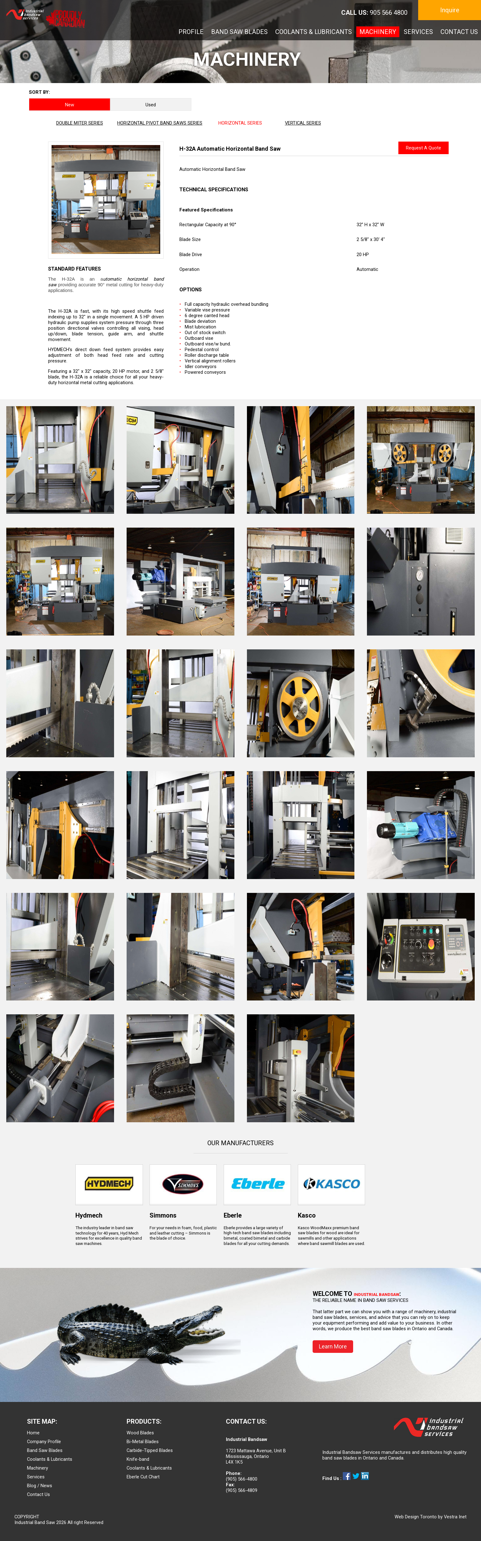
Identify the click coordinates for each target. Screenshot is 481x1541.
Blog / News (39, 1485)
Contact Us (38, 1494)
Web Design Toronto (416, 1517)
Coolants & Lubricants (49, 1459)
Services (36, 1477)
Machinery (37, 1468)
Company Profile (44, 1441)
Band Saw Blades (45, 1450)
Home (33, 1433)
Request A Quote (423, 148)
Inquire (449, 10)
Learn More (333, 1346)
